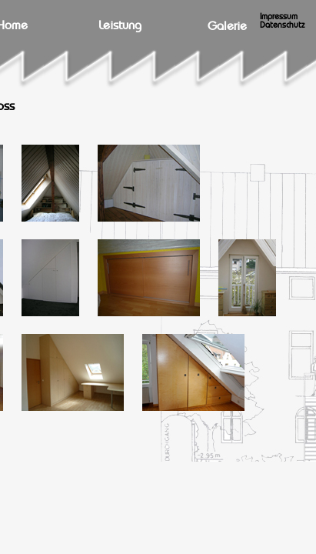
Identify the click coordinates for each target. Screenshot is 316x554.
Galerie (227, 26)
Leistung (119, 25)
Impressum (279, 16)
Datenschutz (282, 25)
